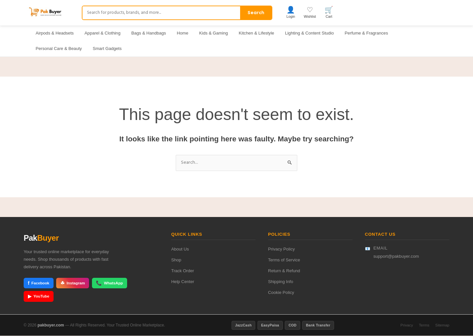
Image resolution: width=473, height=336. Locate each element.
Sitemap (442, 325)
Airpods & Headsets (55, 33)
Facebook (39, 283)
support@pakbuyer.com (396, 256)
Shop (176, 260)
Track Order (182, 271)
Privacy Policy (281, 249)
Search (256, 12)
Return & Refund (284, 271)
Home (182, 33)
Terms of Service (284, 260)
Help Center (182, 282)
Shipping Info (280, 282)
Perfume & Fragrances (366, 33)
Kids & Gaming (213, 33)
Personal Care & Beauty (59, 48)
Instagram (72, 283)
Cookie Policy (281, 293)
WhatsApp (110, 283)
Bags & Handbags (148, 33)
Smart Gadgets (107, 48)
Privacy (406, 325)
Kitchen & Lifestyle (256, 33)
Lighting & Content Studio (309, 33)
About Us (180, 249)
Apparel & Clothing (102, 33)
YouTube (39, 297)
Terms (424, 325)
